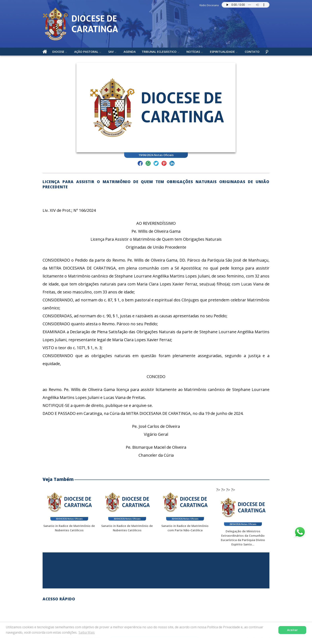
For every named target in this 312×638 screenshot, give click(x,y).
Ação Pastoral (86, 52)
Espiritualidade (222, 52)
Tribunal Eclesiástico (159, 52)
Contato (252, 52)
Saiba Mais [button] (87, 632)
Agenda (130, 52)
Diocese (58, 52)
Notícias (193, 52)
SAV (111, 52)
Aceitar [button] (292, 630)
